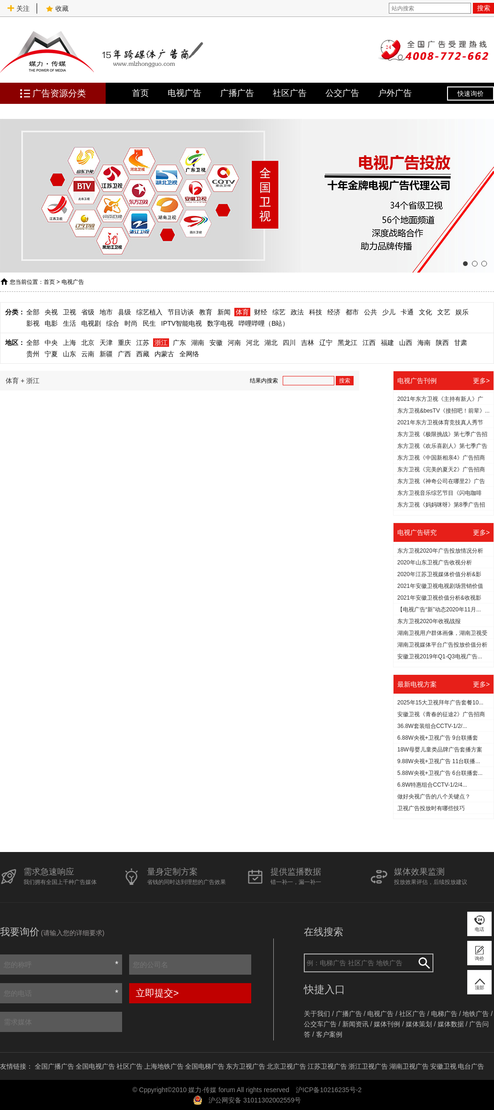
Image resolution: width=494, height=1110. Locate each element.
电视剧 (91, 323)
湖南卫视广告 (409, 1066)
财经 (260, 312)
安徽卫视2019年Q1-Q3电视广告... (439, 656)
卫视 (69, 312)
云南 (87, 354)
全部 (32, 312)
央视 (51, 312)
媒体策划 (419, 1024)
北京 (87, 342)
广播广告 (237, 93)
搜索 (483, 8)
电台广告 (471, 1066)
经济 (333, 312)
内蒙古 (164, 354)
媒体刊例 (387, 1024)
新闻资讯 (355, 1024)
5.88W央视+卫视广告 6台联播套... (440, 773)
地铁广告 (476, 1013)
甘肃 (460, 342)
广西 (124, 354)
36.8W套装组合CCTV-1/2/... (432, 726)
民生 (149, 323)
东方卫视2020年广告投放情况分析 (440, 550)
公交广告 (342, 93)
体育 (242, 312)
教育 (205, 312)
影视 (32, 323)
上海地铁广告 (164, 1066)
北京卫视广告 (286, 1066)
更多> (481, 380)
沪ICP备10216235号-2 (329, 1090)
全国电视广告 (95, 1066)
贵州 (32, 354)
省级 (87, 312)
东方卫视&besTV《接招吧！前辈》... (443, 410)
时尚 (131, 323)
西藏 (142, 354)
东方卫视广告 (245, 1066)
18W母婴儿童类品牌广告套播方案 (439, 749)
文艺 (443, 312)
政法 (297, 312)
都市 (352, 312)
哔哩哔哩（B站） (264, 323)
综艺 (279, 312)
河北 (252, 342)
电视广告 (184, 93)
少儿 (388, 312)
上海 (69, 342)
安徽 (216, 342)
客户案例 (329, 1034)
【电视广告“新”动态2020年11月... (439, 609)
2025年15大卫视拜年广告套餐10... (440, 702)
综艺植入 (149, 312)
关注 (18, 8)
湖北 (271, 342)
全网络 (189, 354)
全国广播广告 (54, 1066)
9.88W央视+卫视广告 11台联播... (438, 761)
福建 (387, 342)
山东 (69, 354)
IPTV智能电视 (181, 323)
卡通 (407, 312)
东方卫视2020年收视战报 (429, 621)
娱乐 (462, 312)
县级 (124, 312)
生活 (69, 323)
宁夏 (51, 354)
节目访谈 (181, 312)
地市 (106, 312)
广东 (179, 342)
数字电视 (220, 323)
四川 (289, 342)
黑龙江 (347, 342)
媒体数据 (451, 1024)
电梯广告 (444, 1013)
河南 (234, 342)
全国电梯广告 (204, 1066)
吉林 (307, 342)
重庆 (124, 342)
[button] (465, 263)
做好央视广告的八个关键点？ (434, 796)
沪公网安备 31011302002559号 (254, 1100)
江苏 (142, 342)
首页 (140, 93)
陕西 (442, 342)
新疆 (106, 354)
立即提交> (157, 993)
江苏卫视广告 (327, 1066)
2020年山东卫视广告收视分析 (434, 562)
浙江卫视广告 (368, 1066)
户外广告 (395, 93)
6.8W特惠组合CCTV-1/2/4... (432, 785)
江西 (369, 342)
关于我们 (317, 1013)
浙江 (161, 342)
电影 (51, 323)
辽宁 (325, 342)
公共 (370, 312)
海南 (424, 342)
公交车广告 (320, 1024)
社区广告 (290, 93)
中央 (51, 342)
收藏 (57, 8)
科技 (315, 312)
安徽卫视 (443, 1066)
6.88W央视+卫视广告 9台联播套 (437, 738)
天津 (106, 342)
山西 (405, 342)
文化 (425, 312)
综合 (112, 323)
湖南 (197, 342)
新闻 (224, 312)
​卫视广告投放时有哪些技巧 (431, 808)
